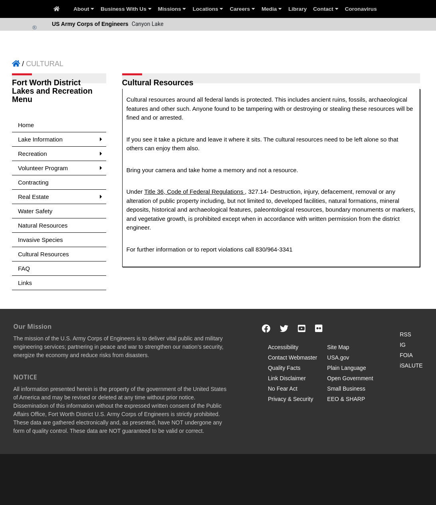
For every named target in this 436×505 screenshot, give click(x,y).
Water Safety (35, 211)
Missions (172, 9)
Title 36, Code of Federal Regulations (194, 191)
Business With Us (126, 9)
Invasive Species (40, 239)
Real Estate (60, 196)
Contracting (33, 182)
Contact (325, 9)
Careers (242, 9)
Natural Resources (42, 225)
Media (272, 9)
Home (26, 125)
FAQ (24, 268)
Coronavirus (361, 9)
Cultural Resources (43, 254)
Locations (207, 9)
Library (297, 9)
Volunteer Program (60, 168)
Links (25, 282)
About (83, 9)
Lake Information (60, 139)
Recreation (60, 153)
